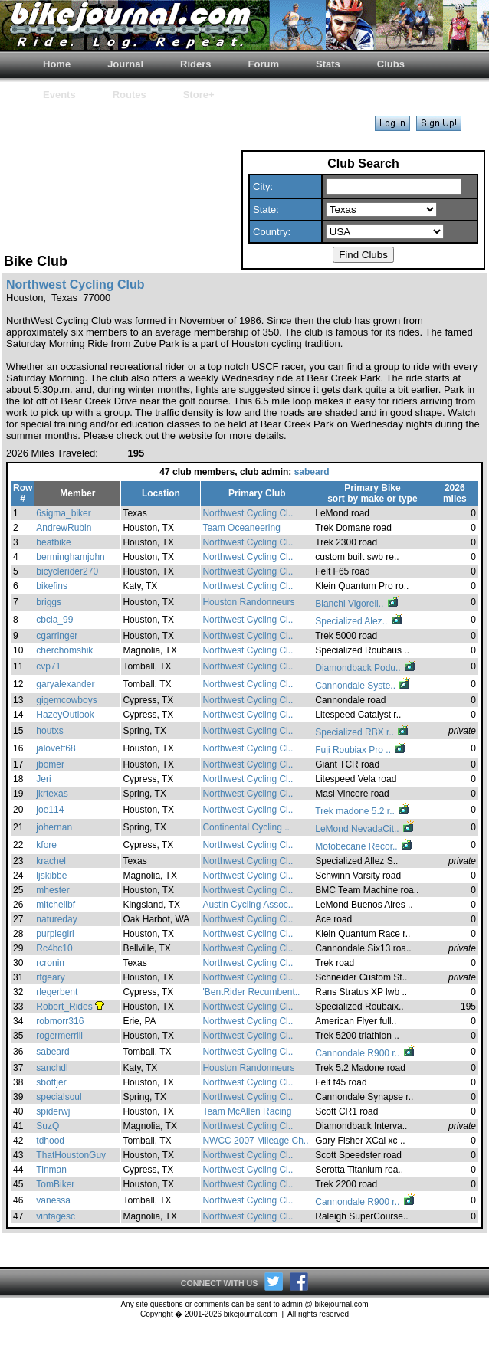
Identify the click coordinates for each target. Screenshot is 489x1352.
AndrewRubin (63, 527)
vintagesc (55, 1216)
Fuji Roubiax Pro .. (361, 750)
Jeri (43, 779)
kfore (46, 845)
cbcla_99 (54, 619)
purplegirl (55, 933)
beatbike (53, 542)
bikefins (51, 586)
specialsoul (58, 1097)
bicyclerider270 (67, 571)
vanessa (53, 1200)
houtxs (49, 730)
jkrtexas (51, 793)
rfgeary (50, 977)
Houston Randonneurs (248, 602)
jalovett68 (55, 748)
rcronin (50, 963)
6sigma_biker (63, 513)
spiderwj (53, 1111)
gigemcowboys (66, 700)
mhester (52, 890)
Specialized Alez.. (359, 621)
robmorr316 (60, 1021)
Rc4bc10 (54, 948)
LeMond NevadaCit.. (365, 828)
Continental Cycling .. (245, 827)
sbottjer (51, 1082)
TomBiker (55, 1184)
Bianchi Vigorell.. (357, 603)
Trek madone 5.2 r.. (363, 811)
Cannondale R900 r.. (365, 1053)
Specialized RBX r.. (362, 732)
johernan (54, 827)
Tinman (51, 1169)
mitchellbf (55, 904)
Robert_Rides (64, 1006)
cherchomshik (64, 650)
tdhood (50, 1140)
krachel (51, 861)
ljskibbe (51, 875)
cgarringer (56, 635)
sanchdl (51, 1067)
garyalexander (65, 684)
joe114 (50, 809)
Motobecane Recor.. (364, 846)
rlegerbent (56, 992)
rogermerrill (59, 1035)
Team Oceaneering (241, 527)
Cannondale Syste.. (363, 685)
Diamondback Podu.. (366, 668)
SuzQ (47, 1126)
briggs (48, 602)
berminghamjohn (70, 557)
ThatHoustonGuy (71, 1155)
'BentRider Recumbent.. (251, 992)
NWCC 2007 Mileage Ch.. (255, 1140)
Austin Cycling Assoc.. (247, 904)
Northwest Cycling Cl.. (247, 513)
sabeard (312, 471)
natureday (56, 919)
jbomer (50, 764)
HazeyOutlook (65, 714)
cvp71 (48, 666)
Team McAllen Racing (246, 1111)
